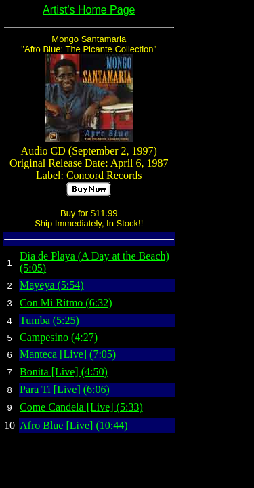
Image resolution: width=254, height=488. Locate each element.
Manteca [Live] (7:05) (68, 354)
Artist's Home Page (89, 10)
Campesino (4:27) (59, 337)
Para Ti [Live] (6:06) (65, 389)
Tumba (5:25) (49, 320)
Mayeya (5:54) (52, 285)
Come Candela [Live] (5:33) (81, 407)
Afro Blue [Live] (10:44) (74, 425)
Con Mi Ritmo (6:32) (66, 302)
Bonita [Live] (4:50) (64, 372)
